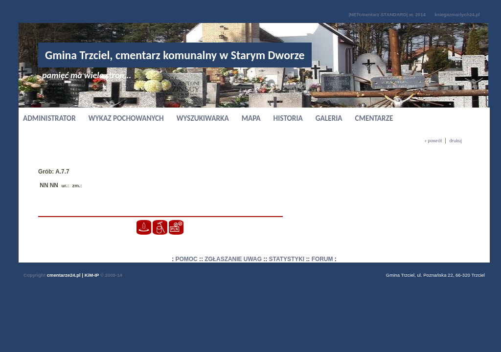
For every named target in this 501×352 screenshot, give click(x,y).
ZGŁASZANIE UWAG (233, 259)
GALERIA (329, 118)
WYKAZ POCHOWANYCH (126, 118)
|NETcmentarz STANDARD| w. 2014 (386, 14)
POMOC (187, 259)
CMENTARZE (374, 118)
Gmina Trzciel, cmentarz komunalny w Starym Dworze (175, 55)
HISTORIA (288, 118)
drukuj (455, 141)
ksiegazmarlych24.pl (457, 14)
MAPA (251, 118)
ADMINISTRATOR (49, 118)
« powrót (433, 141)
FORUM (322, 259)
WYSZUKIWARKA (203, 118)
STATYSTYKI (287, 259)
